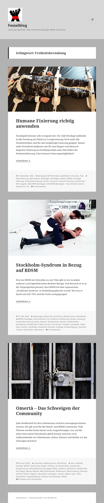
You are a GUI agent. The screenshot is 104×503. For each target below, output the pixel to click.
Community (35, 466)
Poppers (33, 474)
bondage (77, 178)
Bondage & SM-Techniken (48, 176)
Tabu (79, 474)
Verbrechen (28, 329)
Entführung (64, 319)
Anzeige (19, 466)
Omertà (19, 474)
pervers (48, 324)
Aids (72, 463)
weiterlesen (23, 160)
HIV (17, 471)
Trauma (19, 329)
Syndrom (82, 327)
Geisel (36, 321)
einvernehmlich (39, 319)
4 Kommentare (39, 186)
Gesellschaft (81, 468)
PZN (17, 184)
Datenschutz (21, 498)
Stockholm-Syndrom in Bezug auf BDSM (49, 267)
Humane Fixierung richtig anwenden (45, 123)
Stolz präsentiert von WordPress (43, 498)
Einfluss (51, 466)
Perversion (56, 324)
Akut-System (34, 178)
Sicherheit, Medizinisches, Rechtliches (70, 316)
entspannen (75, 466)
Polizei (26, 474)
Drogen (44, 466)
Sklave (67, 474)
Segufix (23, 184)
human (46, 181)
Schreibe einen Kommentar (30, 479)
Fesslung (81, 319)
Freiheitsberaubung (33, 181)
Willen (64, 476)
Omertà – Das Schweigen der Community (48, 410)
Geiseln (43, 321)
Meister (36, 471)
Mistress (83, 471)
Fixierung (20, 181)
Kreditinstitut (32, 324)
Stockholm (32, 327)
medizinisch (80, 181)
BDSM (69, 178)
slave (73, 474)
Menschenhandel (47, 471)
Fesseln (73, 319)
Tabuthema (21, 476)
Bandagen (45, 178)
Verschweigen (55, 476)
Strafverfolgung (70, 327)
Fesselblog (17, 25)
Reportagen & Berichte (43, 316)
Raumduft (42, 474)
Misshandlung (73, 471)
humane (53, 181)
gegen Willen (52, 468)
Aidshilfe (79, 463)
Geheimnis (70, 468)
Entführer (54, 319)
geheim (62, 468)
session (24, 327)
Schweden (75, 324)
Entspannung (22, 468)
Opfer (41, 324)
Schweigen (52, 474)
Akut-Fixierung (22, 178)
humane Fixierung (66, 181)
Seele (82, 324)
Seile (18, 327)
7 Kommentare (54, 329)
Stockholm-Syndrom (46, 327)
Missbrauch (61, 471)
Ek (48, 319)
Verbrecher (39, 329)
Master (29, 471)
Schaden (66, 324)
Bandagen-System (58, 178)
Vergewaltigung (33, 476)
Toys (82, 176)
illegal (22, 471)
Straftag (59, 327)
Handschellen (73, 321)
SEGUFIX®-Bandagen (37, 184)
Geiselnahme (53, 321)
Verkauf (44, 476)
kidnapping (21, 324)
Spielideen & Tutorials (69, 176)
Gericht (63, 321)
